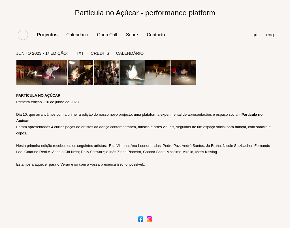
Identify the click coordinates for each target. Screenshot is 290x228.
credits (100, 53)
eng (270, 34)
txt (80, 53)
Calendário (77, 34)
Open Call (107, 34)
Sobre (132, 34)
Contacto (156, 34)
